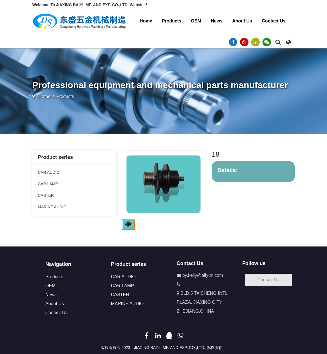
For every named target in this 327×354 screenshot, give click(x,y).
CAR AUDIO (48, 172)
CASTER (46, 195)
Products (171, 21)
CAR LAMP (48, 184)
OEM (196, 21)
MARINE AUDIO (52, 207)
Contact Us (273, 21)
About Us (242, 21)
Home (146, 21)
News (217, 21)
